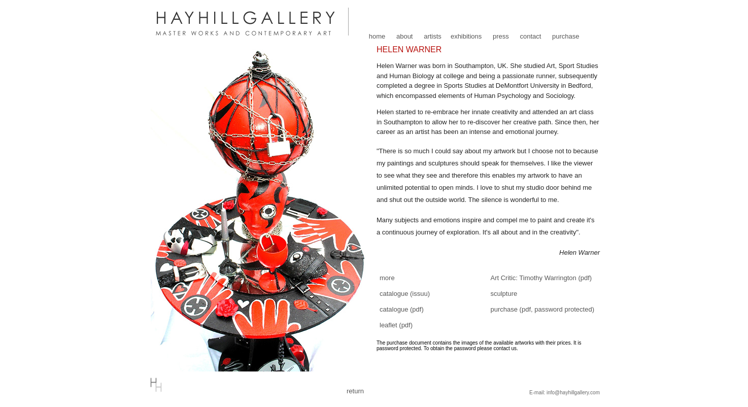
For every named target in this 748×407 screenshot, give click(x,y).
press (501, 36)
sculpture (504, 293)
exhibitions (466, 36)
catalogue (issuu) (405, 293)
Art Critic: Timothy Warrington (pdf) (541, 278)
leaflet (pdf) (396, 325)
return (355, 391)
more (387, 278)
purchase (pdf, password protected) (543, 309)
